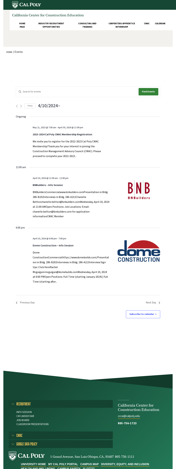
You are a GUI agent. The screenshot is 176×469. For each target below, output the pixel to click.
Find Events (148, 91)
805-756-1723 (127, 423)
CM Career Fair (25, 416)
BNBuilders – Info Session (48, 185)
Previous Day (25, 302)
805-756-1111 (124, 457)
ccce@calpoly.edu (129, 416)
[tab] (61, 404)
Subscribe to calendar (141, 314)
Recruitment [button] (23, 404)
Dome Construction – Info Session (53, 245)
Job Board (22, 420)
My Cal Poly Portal (63, 464)
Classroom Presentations (32, 424)
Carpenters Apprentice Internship (122, 25)
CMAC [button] (19, 435)
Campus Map (89, 464)
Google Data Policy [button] (26, 444)
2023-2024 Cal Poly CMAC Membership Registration (62, 134)
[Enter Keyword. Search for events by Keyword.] (77, 91)
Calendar (160, 23)
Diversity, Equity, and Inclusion (125, 464)
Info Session (24, 412)
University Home (33, 464)
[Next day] (21, 106)
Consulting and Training (87, 25)
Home (9, 52)
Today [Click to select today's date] (30, 105)
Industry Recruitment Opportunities (51, 25)
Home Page (22, 25)
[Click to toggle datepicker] (49, 105)
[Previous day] (17, 106)
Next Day (153, 302)
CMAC (147, 23)
